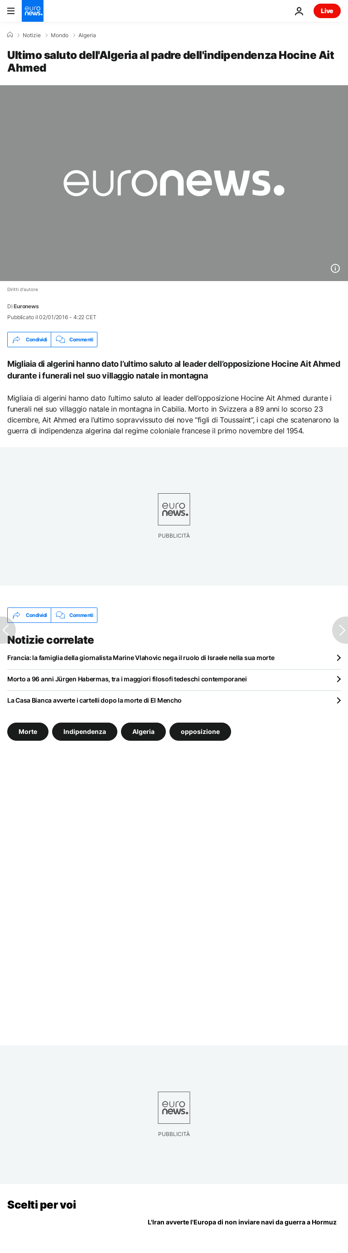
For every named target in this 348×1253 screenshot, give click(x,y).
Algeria (87, 35)
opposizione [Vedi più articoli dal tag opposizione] (200, 731)
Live (327, 11)
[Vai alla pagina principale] (33, 11)
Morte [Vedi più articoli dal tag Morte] (28, 731)
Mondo (59, 35)
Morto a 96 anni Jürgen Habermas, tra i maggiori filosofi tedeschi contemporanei (127, 679)
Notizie (32, 35)
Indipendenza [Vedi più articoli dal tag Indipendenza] (84, 731)
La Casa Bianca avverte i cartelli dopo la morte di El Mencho (94, 700)
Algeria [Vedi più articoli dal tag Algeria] (143, 731)
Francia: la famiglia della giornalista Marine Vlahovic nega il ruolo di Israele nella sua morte (140, 657)
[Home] (10, 35)
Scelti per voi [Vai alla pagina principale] (41, 1204)
